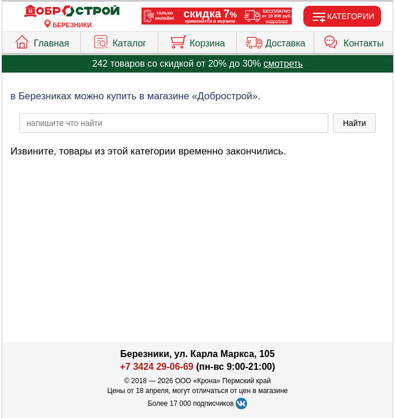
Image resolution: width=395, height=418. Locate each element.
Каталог (119, 40)
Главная (41, 40)
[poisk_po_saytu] (173, 123)
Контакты (353, 40)
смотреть (283, 64)
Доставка (275, 40)
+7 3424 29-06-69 (157, 367)
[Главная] (72, 11)
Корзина (197, 40)
